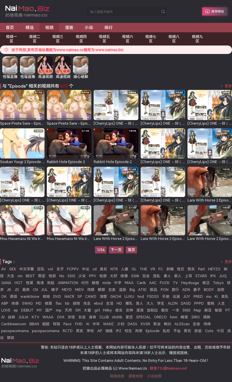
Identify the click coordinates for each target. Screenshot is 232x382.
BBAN (34, 324)
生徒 (196, 324)
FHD (79, 324)
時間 (85, 283)
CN (35, 290)
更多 (228, 86)
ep (16, 310)
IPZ (118, 331)
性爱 (29, 283)
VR (152, 269)
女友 (112, 290)
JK (9, 290)
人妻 (124, 269)
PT (227, 310)
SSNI (135, 276)
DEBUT (27, 310)
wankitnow (29, 296)
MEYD (67, 290)
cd (94, 269)
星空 (129, 317)
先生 (87, 303)
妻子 (197, 290)
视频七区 (150, 39)
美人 (139, 303)
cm (19, 276)
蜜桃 (210, 303)
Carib (141, 283)
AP (99, 331)
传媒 (91, 290)
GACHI (115, 296)
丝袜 (11, 317)
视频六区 (127, 39)
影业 (157, 324)
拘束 (139, 331)
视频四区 (81, 39)
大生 (10, 276)
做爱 (48, 303)
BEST (30, 276)
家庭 (198, 331)
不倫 (177, 331)
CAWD (90, 296)
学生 (160, 303)
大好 (113, 276)
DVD (57, 296)
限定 (41, 276)
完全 (146, 276)
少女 (82, 276)
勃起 (50, 283)
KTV (35, 317)
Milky (107, 310)
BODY (209, 290)
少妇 (120, 324)
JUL (44, 290)
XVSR (145, 324)
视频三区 (57, 39)
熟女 (191, 269)
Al (3, 317)
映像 (124, 276)
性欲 (52, 276)
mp (58, 310)
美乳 (225, 296)
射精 (170, 269)
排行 (108, 27)
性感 (103, 276)
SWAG (27, 303)
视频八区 (173, 39)
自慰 (220, 290)
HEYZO (214, 269)
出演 (176, 296)
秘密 (218, 310)
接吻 (76, 303)
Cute (209, 331)
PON (164, 290)
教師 (167, 324)
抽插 (109, 331)
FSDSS (153, 296)
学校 (90, 331)
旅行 (175, 290)
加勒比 (152, 310)
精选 (29, 27)
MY (39, 310)
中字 (117, 283)
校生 (128, 331)
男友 (79, 331)
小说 (89, 27)
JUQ (223, 276)
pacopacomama (15, 331)
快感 (15, 303)
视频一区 (11, 39)
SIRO (195, 317)
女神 (129, 310)
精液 (184, 317)
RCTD (68, 331)
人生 (221, 303)
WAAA (47, 317)
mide (106, 283)
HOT (18, 283)
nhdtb (117, 317)
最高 (26, 290)
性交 (180, 269)
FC (160, 269)
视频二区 (34, 39)
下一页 (116, 250)
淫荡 (140, 310)
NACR (69, 296)
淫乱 (156, 276)
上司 (188, 276)
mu (208, 296)
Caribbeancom (13, 324)
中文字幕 (26, 269)
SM (78, 310)
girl (97, 310)
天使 (165, 296)
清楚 (103, 296)
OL (134, 269)
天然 (68, 310)
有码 (56, 324)
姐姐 (46, 324)
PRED (198, 296)
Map (197, 310)
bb (67, 303)
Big (132, 290)
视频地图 (117, 376)
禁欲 (10, 338)
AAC (153, 283)
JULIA (23, 317)
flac (59, 303)
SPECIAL (143, 317)
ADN (186, 290)
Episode (152, 331)
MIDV (79, 290)
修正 (206, 283)
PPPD (199, 303)
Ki (216, 296)
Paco (67, 324)
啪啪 (46, 296)
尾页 (131, 250)
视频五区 (104, 39)
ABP (4, 303)
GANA (6, 283)
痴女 (164, 310)
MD (39, 303)
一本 (175, 310)
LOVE (5, 310)
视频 (49, 27)
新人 (178, 276)
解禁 (101, 290)
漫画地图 (135, 376)
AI (87, 324)
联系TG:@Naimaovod (168, 368)
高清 (40, 283)
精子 (55, 290)
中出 (85, 269)
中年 (96, 324)
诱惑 (13, 296)
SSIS (71, 276)
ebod (98, 303)
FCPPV (73, 269)
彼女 (119, 310)
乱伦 (166, 331)
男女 (187, 331)
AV (3, 269)
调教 (206, 317)
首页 (10, 27)
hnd (140, 296)
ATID (142, 290)
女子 (60, 269)
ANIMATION (68, 283)
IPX (213, 276)
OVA (60, 317)
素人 (167, 276)
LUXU (129, 296)
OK (4, 296)
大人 (150, 303)
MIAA (129, 283)
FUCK (165, 283)
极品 (153, 290)
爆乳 (129, 303)
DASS (132, 324)
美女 (103, 269)
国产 (49, 310)
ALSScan (182, 324)
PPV (92, 276)
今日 (220, 331)
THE (143, 269)
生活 (109, 303)
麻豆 (208, 310)
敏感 (95, 283)
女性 (71, 317)
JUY (186, 296)
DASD (186, 303)
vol (50, 269)
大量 (87, 310)
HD (119, 303)
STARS (201, 276)
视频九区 (197, 39)
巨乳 (41, 269)
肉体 (207, 324)
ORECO (160, 317)
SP (79, 296)
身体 (92, 317)
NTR (114, 269)
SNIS (186, 310)
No (61, 276)
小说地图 (154, 376)
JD (16, 290)
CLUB (104, 317)
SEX (12, 269)
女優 (82, 317)
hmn (173, 317)
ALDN (173, 303)
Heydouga (190, 283)
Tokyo (218, 283)
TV (175, 283)
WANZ (108, 324)
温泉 (122, 290)
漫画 (69, 27)
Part (201, 269)
